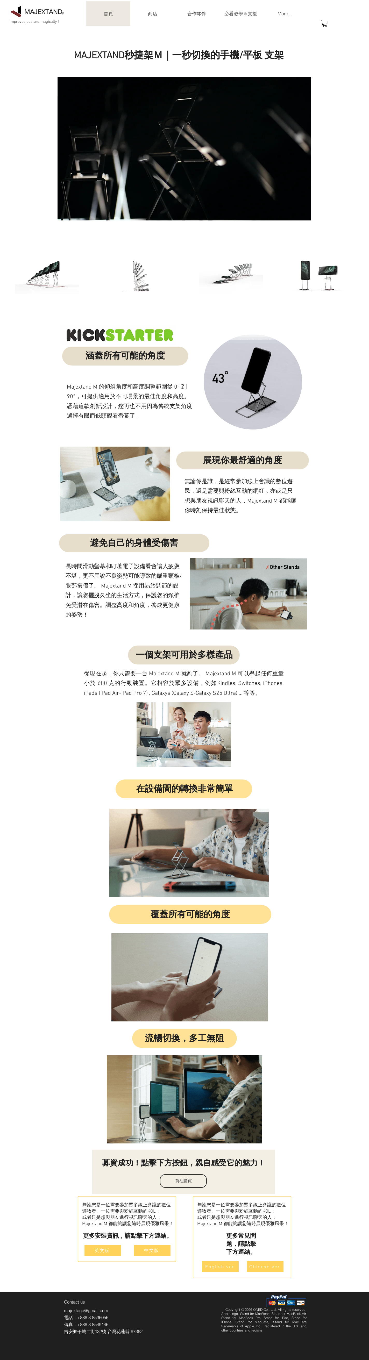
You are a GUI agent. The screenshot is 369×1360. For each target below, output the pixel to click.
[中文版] (152, 1250)
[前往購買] (183, 1181)
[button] (325, 23)
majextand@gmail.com (86, 1310)
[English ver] (220, 1266)
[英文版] (102, 1250)
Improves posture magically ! (34, 21)
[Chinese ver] (265, 1266)
